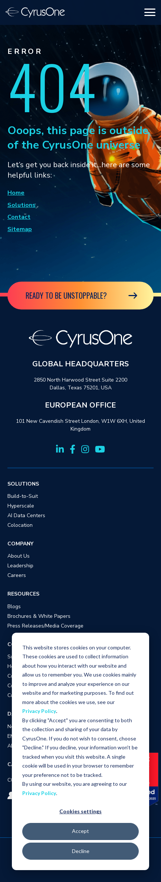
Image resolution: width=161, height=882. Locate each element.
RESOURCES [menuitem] (23, 593)
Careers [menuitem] (16, 575)
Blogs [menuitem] (14, 606)
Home (15, 193)
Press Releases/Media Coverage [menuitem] (45, 625)
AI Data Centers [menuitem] (26, 515)
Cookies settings (80, 811)
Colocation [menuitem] (20, 525)
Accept (80, 831)
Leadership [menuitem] (20, 565)
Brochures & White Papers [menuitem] (38, 616)
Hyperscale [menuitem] (20, 505)
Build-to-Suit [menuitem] (22, 496)
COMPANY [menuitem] (20, 543)
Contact (18, 217)
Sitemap (19, 229)
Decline (80, 851)
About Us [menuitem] (18, 556)
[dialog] (80, 751)
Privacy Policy (39, 711)
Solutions (21, 205)
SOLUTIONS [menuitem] (23, 483)
